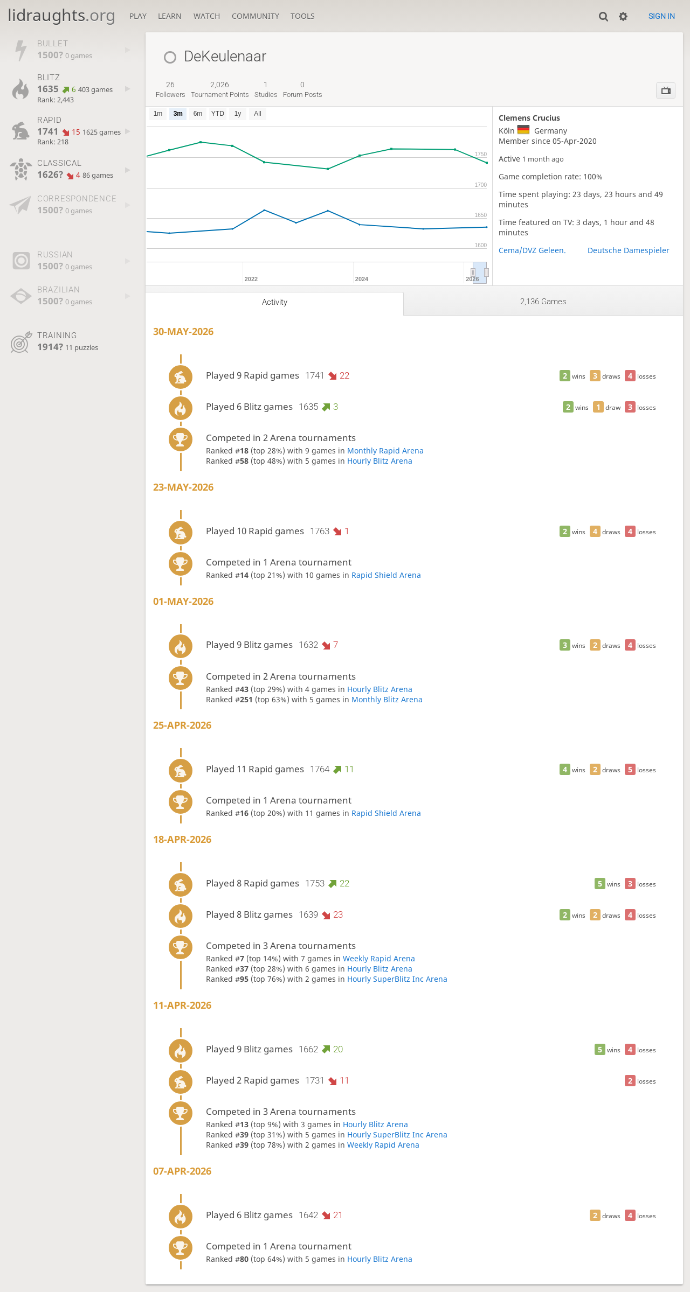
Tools (303, 16)
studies (266, 89)
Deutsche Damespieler (629, 250)
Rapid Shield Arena (386, 575)
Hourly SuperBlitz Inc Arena (397, 979)
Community (255, 16)
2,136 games (543, 301)
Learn (170, 16)
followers (170, 89)
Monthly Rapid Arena (385, 450)
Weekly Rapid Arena (379, 958)
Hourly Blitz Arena (379, 461)
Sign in (661, 16)
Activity (274, 302)
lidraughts (61, 15)
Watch (207, 16)
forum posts (302, 89)
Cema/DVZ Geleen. (532, 250)
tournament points (220, 89)
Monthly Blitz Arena (387, 699)
